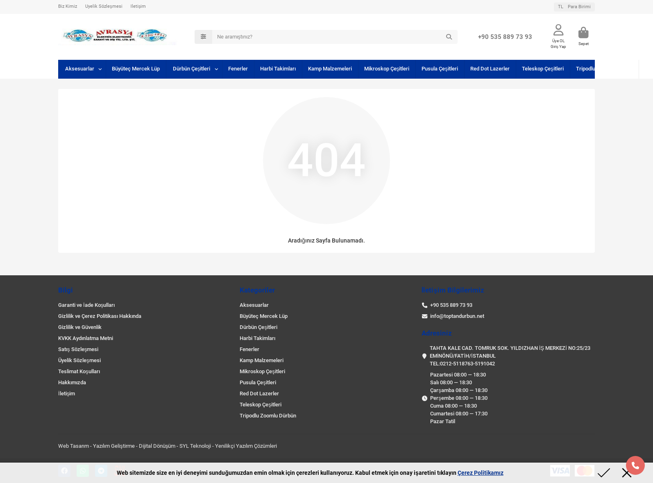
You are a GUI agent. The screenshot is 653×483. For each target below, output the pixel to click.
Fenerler (238, 69)
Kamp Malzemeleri (330, 69)
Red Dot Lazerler (490, 69)
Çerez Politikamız (480, 472)
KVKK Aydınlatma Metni (85, 338)
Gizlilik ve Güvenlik (80, 327)
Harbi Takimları (278, 69)
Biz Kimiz (67, 6)
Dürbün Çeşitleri (192, 69)
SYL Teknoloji (195, 446)
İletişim (138, 6)
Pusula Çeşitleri (440, 69)
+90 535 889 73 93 (505, 37)
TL (574, 6)
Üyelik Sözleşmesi (103, 6)
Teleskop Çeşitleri (543, 69)
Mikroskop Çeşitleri (387, 69)
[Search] (335, 37)
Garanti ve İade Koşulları (86, 305)
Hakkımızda (72, 382)
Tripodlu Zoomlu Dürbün (604, 69)
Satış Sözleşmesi (78, 349)
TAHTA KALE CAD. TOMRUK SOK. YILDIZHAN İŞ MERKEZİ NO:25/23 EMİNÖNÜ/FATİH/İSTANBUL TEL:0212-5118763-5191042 (510, 356)
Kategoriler (257, 290)
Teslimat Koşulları (79, 371)
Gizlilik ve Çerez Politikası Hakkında (99, 316)
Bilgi (65, 290)
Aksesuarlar (79, 69)
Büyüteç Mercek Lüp (136, 69)
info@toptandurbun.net (457, 316)
